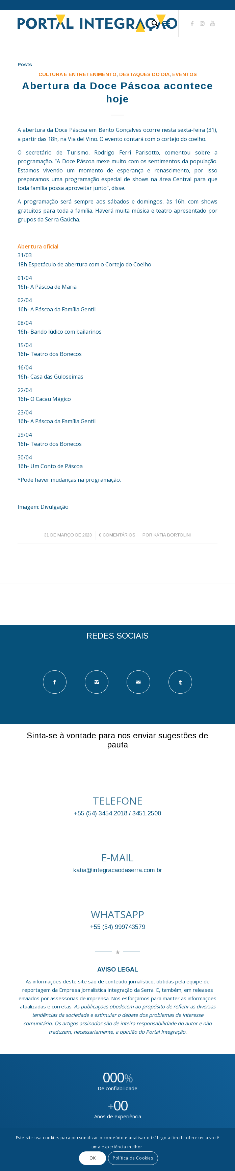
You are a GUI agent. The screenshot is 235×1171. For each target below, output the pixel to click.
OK (92, 1158)
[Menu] (166, 23)
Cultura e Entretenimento (77, 74)
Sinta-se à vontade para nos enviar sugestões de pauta (117, 740)
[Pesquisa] (151, 23)
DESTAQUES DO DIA (144, 74)
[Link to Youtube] (212, 23)
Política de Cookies (133, 1158)
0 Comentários (117, 534)
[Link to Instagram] (202, 23)
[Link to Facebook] (192, 23)
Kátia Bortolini (172, 534)
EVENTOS (184, 74)
